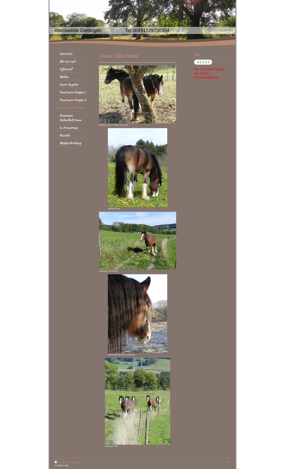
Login (228, 462)
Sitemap (77, 462)
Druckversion (63, 462)
